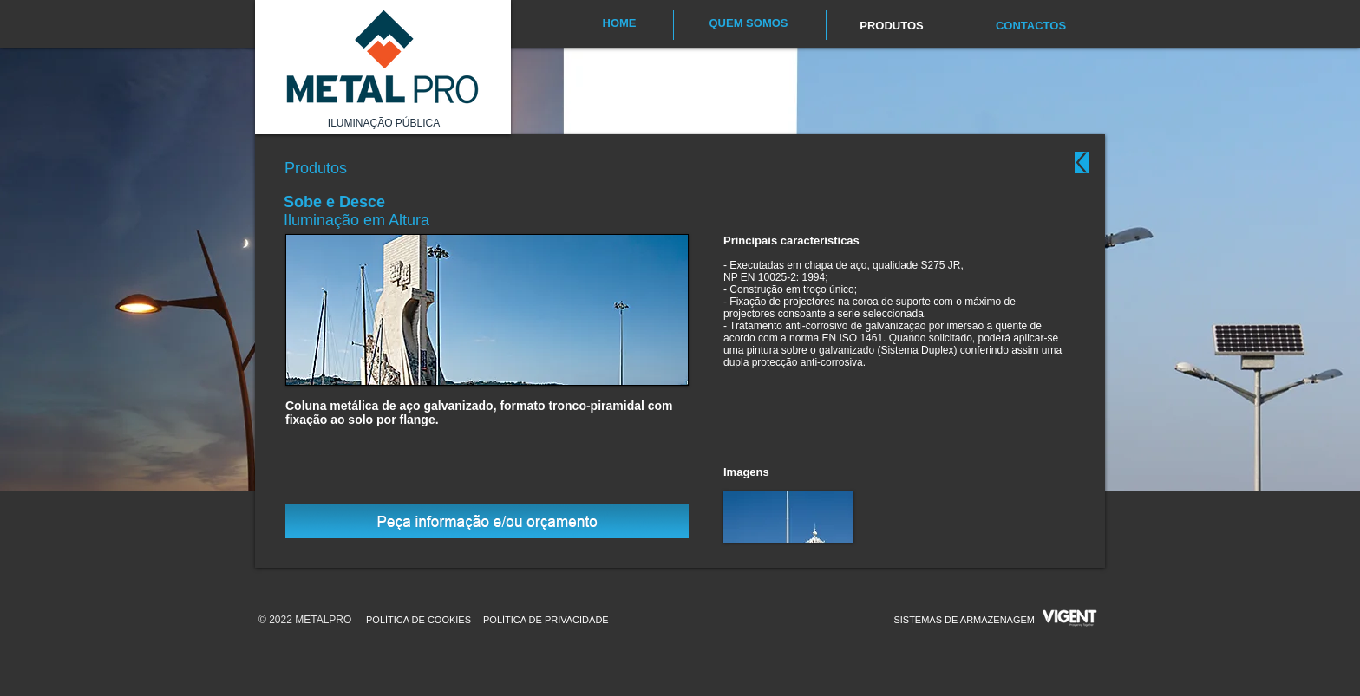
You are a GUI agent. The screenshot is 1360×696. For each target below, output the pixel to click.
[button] (788, 517)
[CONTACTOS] (1031, 26)
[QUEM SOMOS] (748, 23)
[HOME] (619, 23)
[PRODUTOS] (892, 26)
